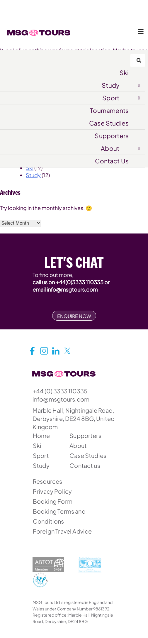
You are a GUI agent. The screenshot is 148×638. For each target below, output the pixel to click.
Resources (47, 481)
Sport (110, 98)
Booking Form (52, 501)
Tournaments (109, 110)
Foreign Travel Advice (62, 531)
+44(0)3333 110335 (79, 282)
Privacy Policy (52, 491)
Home (41, 435)
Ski (124, 73)
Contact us (84, 465)
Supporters (112, 136)
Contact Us (112, 161)
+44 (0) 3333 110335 (60, 391)
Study (110, 85)
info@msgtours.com (72, 289)
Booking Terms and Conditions (59, 516)
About (110, 148)
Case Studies (109, 123)
